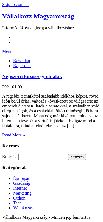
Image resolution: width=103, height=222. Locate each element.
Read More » (13, 135)
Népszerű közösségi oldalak (32, 76)
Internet (20, 188)
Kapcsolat (22, 65)
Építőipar (21, 178)
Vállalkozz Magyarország (38, 16)
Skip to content (15, 4)
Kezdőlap (21, 60)
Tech (17, 203)
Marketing (22, 193)
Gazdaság (21, 183)
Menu (7, 51)
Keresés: (9, 156)
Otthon (19, 198)
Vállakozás (23, 208)
